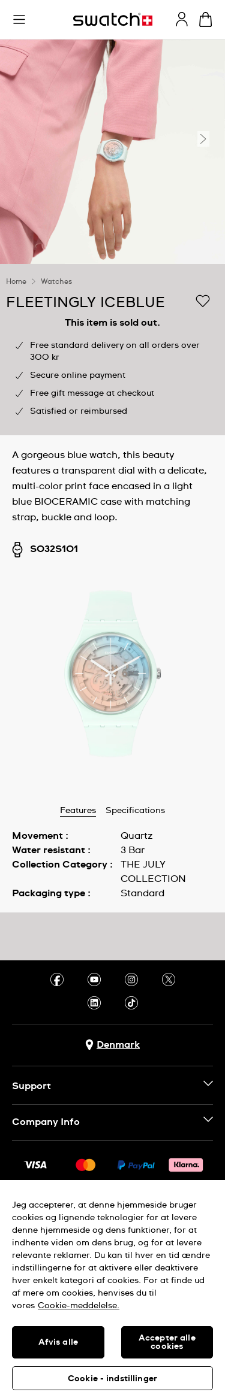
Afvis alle (58, 1342)
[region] (112, 349)
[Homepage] (112, 19)
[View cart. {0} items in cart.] (205, 19)
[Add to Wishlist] (203, 302)
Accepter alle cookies (167, 1342)
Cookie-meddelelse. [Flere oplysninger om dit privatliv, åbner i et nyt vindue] (78, 1306)
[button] (19, 20)
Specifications (135, 810)
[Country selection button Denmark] (112, 1045)
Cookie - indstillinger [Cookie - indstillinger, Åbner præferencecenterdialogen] (112, 1379)
